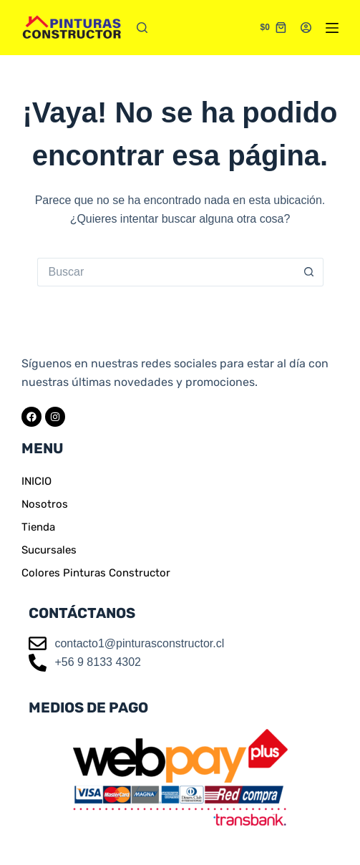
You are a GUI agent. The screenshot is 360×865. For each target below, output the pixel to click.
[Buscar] (142, 27)
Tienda (38, 527)
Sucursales (49, 549)
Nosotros (44, 504)
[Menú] (332, 27)
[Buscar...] (166, 272)
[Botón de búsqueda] (309, 272)
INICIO (36, 481)
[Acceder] (306, 27)
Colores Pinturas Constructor (95, 572)
